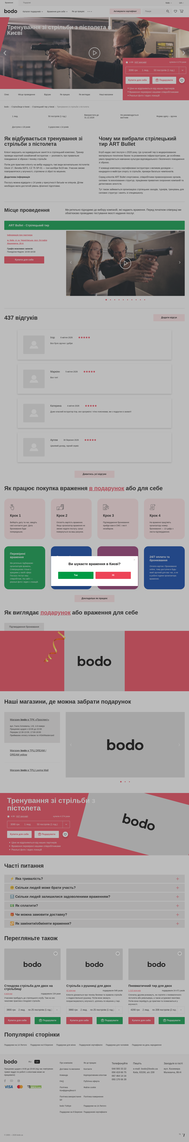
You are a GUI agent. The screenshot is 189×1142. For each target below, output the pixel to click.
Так (76, 575)
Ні (113, 575)
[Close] (134, 560)
